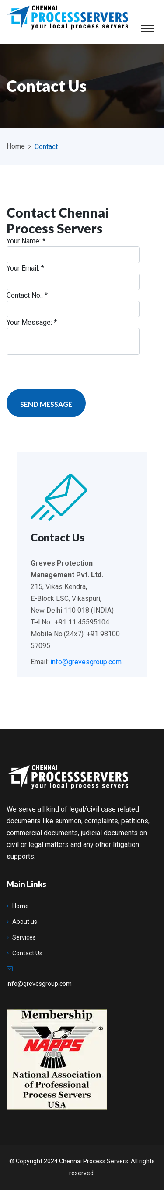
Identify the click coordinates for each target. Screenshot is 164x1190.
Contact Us (24, 953)
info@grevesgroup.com (86, 662)
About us (22, 921)
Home (16, 146)
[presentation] (73, 372)
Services (21, 937)
